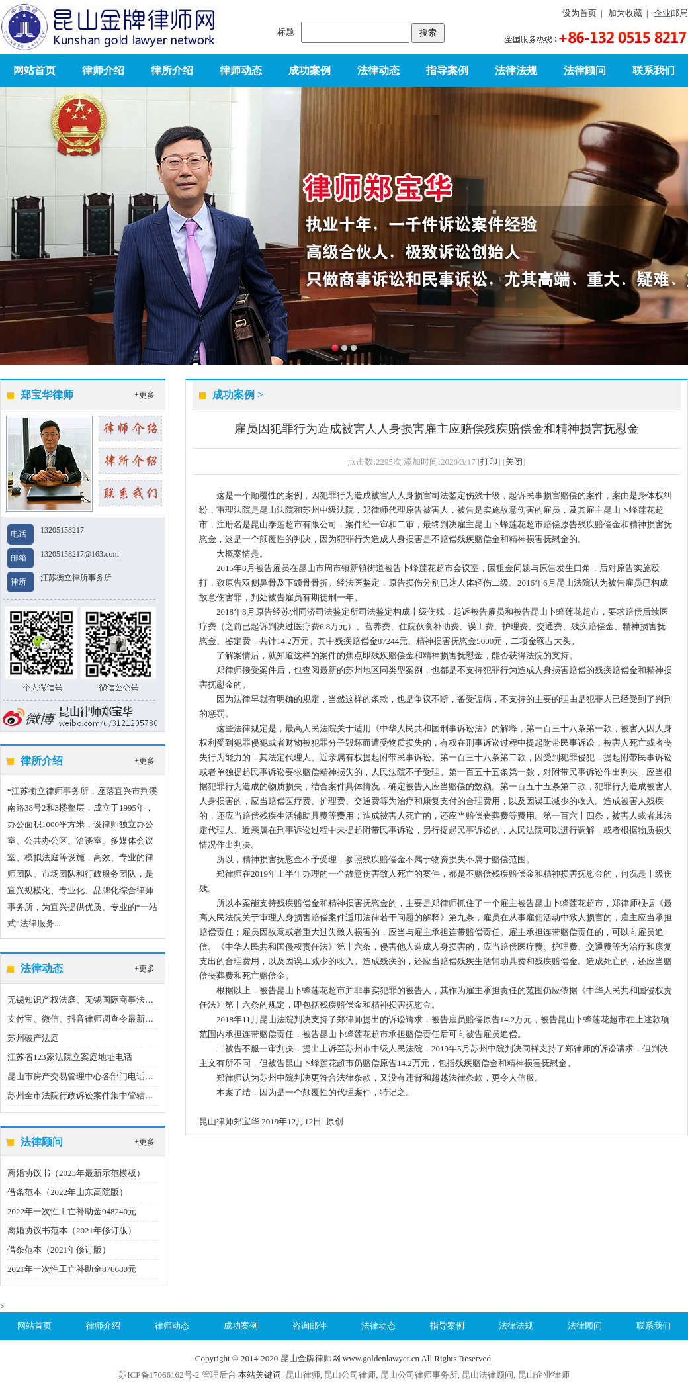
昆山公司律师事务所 (419, 1375)
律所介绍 (172, 70)
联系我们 (653, 70)
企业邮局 (671, 13)
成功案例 (309, 70)
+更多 (144, 395)
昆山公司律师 (350, 1375)
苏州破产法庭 (33, 1038)
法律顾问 (585, 70)
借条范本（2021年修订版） (58, 1250)
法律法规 (516, 70)
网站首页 (34, 70)
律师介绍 (103, 70)
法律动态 (378, 70)
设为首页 (579, 13)
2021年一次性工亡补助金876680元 (71, 1269)
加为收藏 (625, 13)
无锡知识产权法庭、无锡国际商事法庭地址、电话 (101, 999)
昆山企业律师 (544, 1375)
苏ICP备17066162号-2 (158, 1375)
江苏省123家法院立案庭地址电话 (69, 1057)
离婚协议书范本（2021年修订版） (71, 1230)
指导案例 (447, 70)
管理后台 (219, 1375)
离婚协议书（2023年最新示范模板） (76, 1173)
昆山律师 (303, 1375)
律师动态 (241, 70)
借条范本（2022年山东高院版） (67, 1192)
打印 (488, 462)
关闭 (514, 462)
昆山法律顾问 (487, 1375)
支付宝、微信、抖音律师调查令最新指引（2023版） (106, 1019)
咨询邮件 (309, 1326)
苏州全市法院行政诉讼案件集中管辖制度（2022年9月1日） (119, 1095)
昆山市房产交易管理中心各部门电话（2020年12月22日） (114, 1076)
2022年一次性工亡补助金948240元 (71, 1211)
